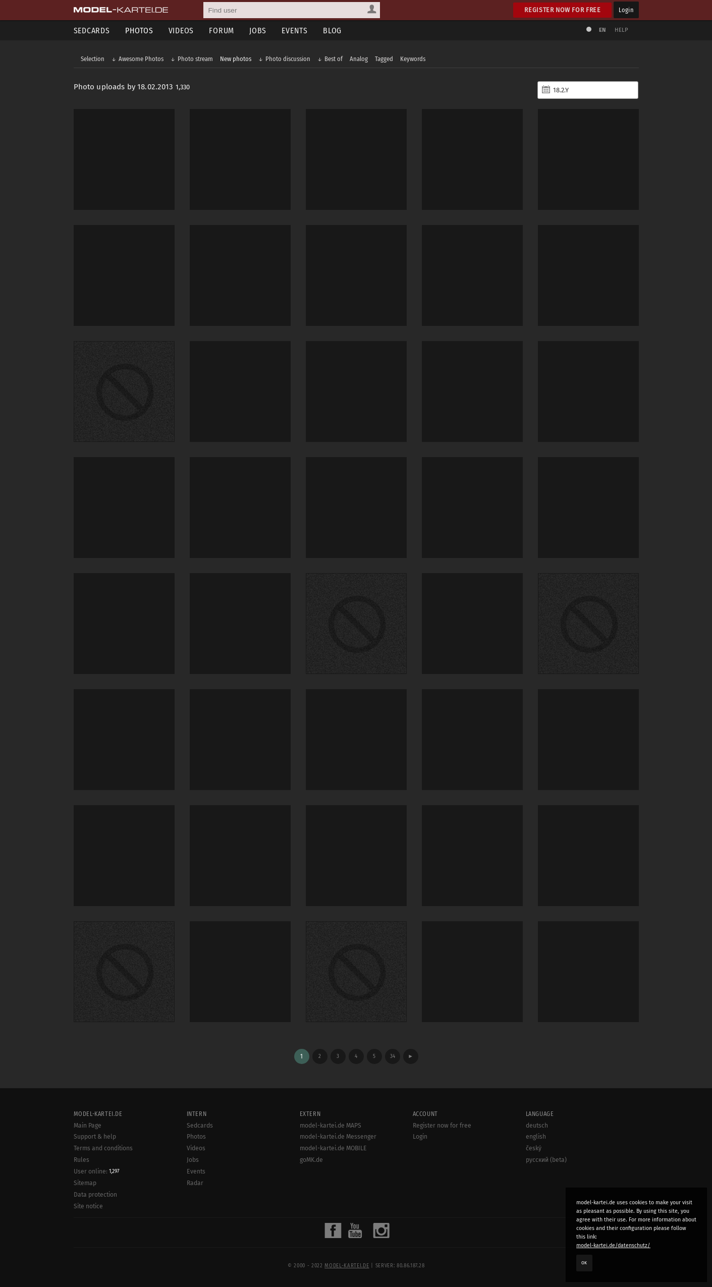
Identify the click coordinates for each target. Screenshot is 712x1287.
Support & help (95, 1136)
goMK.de (311, 1159)
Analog (359, 59)
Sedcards (92, 30)
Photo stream (195, 59)
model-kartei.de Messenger (338, 1136)
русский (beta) (546, 1159)
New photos (235, 59)
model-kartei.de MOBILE (333, 1148)
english (536, 1136)
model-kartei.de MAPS (330, 1125)
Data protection (95, 1194)
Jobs (257, 30)
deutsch (537, 1125)
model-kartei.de (346, 1266)
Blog (332, 30)
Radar (195, 1183)
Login (626, 10)
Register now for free (562, 10)
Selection (92, 59)
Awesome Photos (141, 59)
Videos (181, 30)
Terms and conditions (103, 1148)
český (533, 1148)
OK (584, 1263)
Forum (221, 30)
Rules (81, 1159)
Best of (333, 59)
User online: (97, 1171)
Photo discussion (287, 59)
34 (392, 1056)
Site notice (88, 1206)
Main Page (87, 1125)
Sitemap (85, 1183)
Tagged (384, 59)
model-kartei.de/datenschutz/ (613, 1245)
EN (602, 30)
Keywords (412, 59)
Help (622, 30)
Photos (139, 30)
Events (295, 30)
